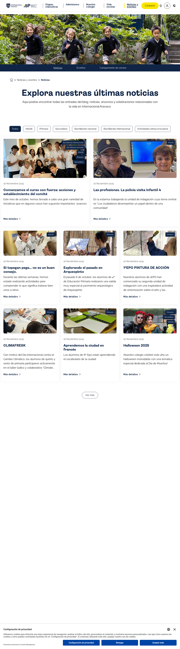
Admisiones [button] (72, 4)
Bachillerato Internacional (117, 44)
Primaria (44, 44)
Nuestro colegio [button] (90, 5)
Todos (15, 44)
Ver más (89, 310)
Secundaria (61, 44)
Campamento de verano (113, 18)
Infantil (29, 44)
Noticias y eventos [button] (132, 5)
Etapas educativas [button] (51, 5)
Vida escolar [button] (111, 5)
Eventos (81, 18)
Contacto (150, 5)
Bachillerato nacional (85, 44)
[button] (167, 5)
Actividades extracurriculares (152, 44)
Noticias (57, 18)
